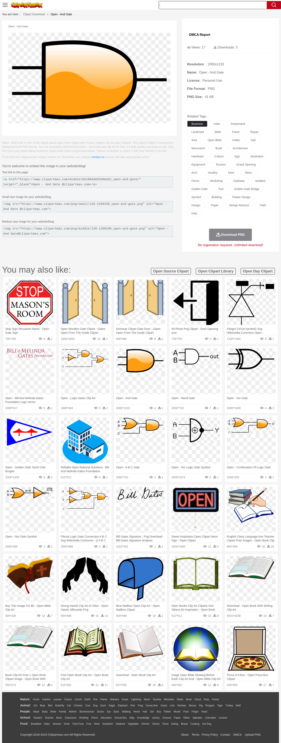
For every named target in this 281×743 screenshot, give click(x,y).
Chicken (78, 705)
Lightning (136, 699)
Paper (177, 717)
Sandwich (107, 723)
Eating (174, 723)
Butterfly (59, 705)
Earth (88, 699)
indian (236, 140)
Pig (200, 705)
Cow (87, 705)
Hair (145, 711)
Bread (184, 723)
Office (186, 717)
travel (235, 132)
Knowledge (143, 717)
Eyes (116, 711)
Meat (97, 723)
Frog (140, 705)
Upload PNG (253, 734)
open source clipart (171, 271)
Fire (95, 699)
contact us (97, 157)
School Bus (120, 717)
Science (167, 717)
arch (194, 172)
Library (156, 717)
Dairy (47, 723)
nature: (25, 699)
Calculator (210, 717)
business (197, 123)
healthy (213, 172)
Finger (194, 711)
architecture (240, 148)
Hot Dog (206, 723)
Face (186, 711)
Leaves (57, 699)
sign (237, 156)
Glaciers (114, 699)
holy (194, 213)
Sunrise (157, 699)
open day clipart (258, 271)
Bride (53, 711)
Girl (152, 711)
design (195, 205)
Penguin (209, 705)
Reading (84, 717)
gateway (238, 180)
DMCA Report (199, 34)
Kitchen (146, 723)
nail (253, 140)
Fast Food (77, 723)
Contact (225, 734)
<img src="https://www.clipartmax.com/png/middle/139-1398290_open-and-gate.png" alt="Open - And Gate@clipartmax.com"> (87, 231)
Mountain (169, 699)
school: (25, 717)
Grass (125, 699)
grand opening (246, 164)
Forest (215, 699)
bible (218, 132)
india (217, 123)
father (167, 711)
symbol (196, 197)
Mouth (177, 711)
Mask (36, 711)
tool (220, 189)
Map (132, 717)
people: (25, 711)
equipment (198, 164)
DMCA (237, 734)
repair (254, 132)
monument (198, 148)
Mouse (192, 705)
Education (106, 717)
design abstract (239, 205)
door (231, 172)
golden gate (199, 189)
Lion (172, 705)
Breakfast (36, 723)
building (216, 197)
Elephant (122, 705)
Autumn (46, 699)
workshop (216, 180)
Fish (132, 705)
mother (72, 711)
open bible (215, 140)
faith (263, 205)
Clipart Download (34, 14)
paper (214, 205)
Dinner (156, 723)
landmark (197, 132)
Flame (103, 699)
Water (180, 699)
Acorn (36, 699)
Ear (109, 711)
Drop (206, 699)
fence (195, 180)
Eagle (112, 705)
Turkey (229, 705)
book (219, 148)
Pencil (94, 717)
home (136, 711)
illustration (257, 156)
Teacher (49, 717)
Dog (95, 705)
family (62, 711)
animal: (25, 705)
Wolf (238, 705)
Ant (35, 705)
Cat (69, 705)
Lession (223, 717)
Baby (45, 711)
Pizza (165, 723)
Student (37, 717)
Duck (103, 705)
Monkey (181, 705)
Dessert (57, 723)
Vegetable (133, 723)
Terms (195, 734)
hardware (197, 156)
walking (126, 711)
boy (159, 711)
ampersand (237, 123)
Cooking (194, 723)
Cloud (198, 699)
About (185, 734)
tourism (221, 164)
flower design (241, 197)
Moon (147, 699)
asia (194, 140)
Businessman (87, 711)
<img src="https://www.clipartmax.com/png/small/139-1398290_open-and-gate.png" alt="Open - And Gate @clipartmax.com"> (87, 206)
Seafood (120, 723)
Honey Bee (152, 705)
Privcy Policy (210, 734)
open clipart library (215, 271)
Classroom (70, 717)
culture (218, 156)
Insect (164, 705)
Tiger (220, 705)
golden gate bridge (246, 189)
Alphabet (197, 717)
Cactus (68, 699)
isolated (260, 180)
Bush (189, 699)
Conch (78, 699)
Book (59, 717)
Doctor (100, 711)
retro (248, 172)
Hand (204, 711)
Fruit (88, 723)
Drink (67, 723)
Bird (50, 705)
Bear (42, 705)
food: (24, 723)
